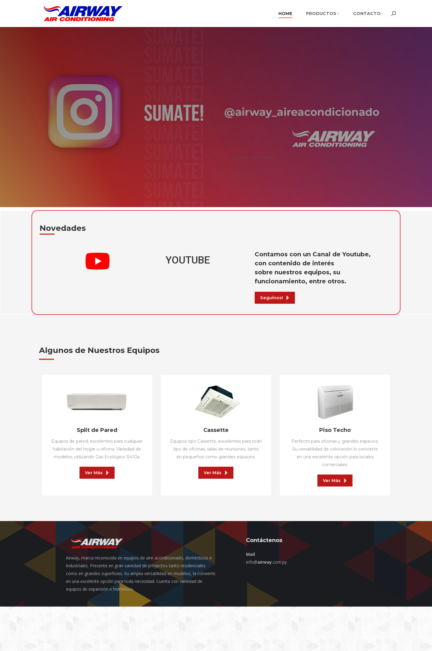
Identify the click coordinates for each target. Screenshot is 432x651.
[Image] (97, 402)
